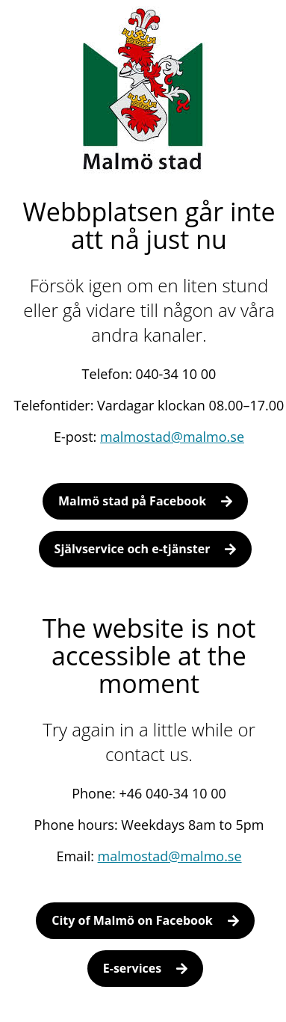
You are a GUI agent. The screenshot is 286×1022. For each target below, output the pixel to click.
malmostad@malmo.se (172, 437)
